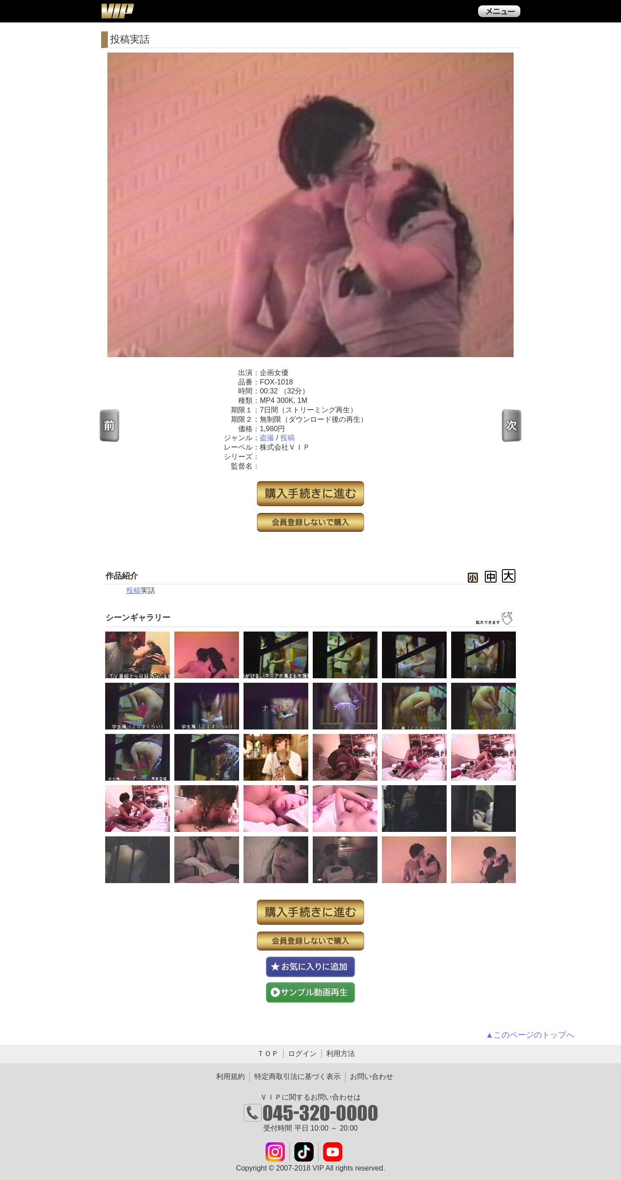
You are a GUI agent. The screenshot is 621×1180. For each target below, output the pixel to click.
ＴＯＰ (268, 1053)
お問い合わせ (371, 1076)
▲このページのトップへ (530, 1034)
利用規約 (230, 1076)
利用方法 (340, 1053)
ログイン (302, 1053)
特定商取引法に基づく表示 (297, 1076)
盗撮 (267, 438)
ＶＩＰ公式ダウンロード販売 (117, 11)
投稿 (287, 438)
